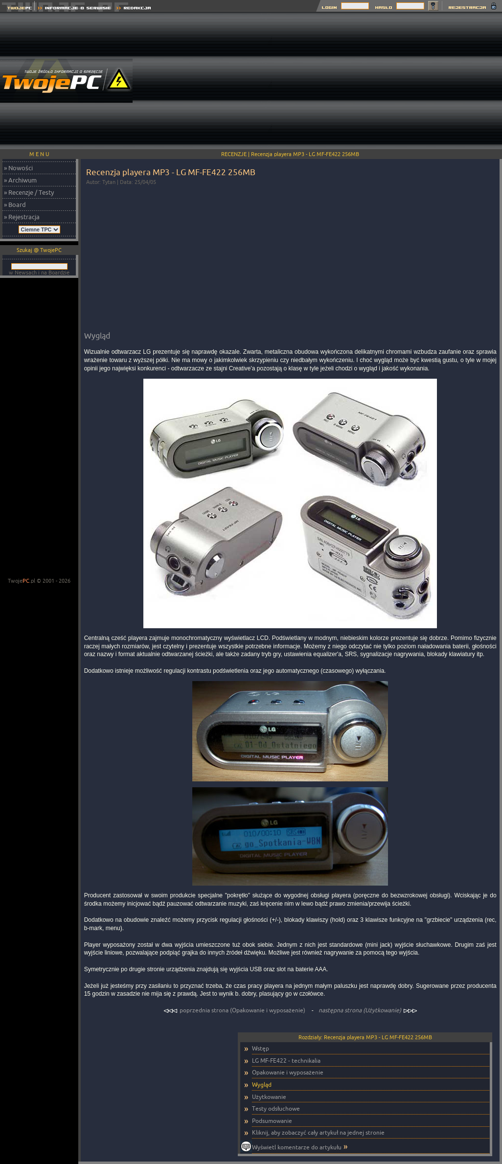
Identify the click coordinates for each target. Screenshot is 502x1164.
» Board (15, 204)
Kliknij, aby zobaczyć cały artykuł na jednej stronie (318, 1132)
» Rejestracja (22, 216)
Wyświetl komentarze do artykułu (297, 1147)
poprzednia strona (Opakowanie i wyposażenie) (235, 1010)
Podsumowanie (272, 1121)
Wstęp (260, 1048)
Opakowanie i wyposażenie (287, 1072)
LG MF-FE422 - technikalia (286, 1060)
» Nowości (18, 167)
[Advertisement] (387, 80)
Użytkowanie (269, 1097)
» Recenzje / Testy (29, 192)
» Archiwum (20, 180)
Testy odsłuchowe (276, 1108)
